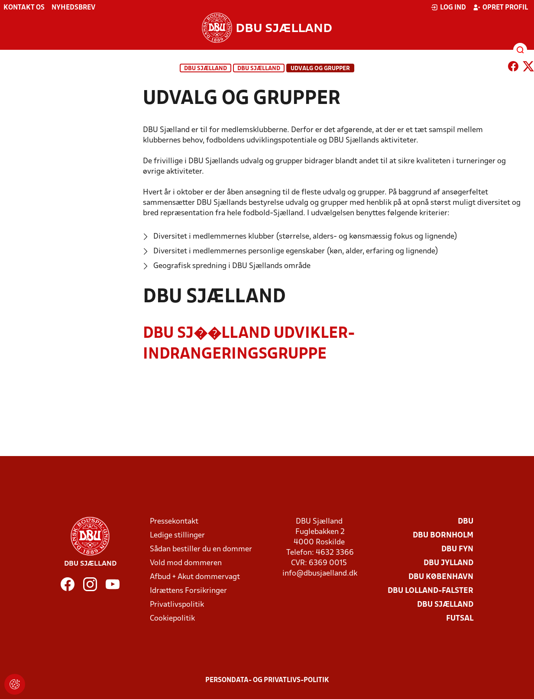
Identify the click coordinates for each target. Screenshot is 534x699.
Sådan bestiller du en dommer (201, 549)
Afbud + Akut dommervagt (195, 577)
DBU (465, 521)
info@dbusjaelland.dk (319, 573)
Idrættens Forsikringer (188, 591)
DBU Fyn (457, 549)
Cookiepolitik (172, 618)
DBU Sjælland (205, 68)
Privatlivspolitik (177, 604)
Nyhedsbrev (73, 8)
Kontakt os (24, 8)
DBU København (440, 577)
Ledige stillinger (177, 535)
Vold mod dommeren (186, 563)
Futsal (459, 618)
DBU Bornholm (443, 535)
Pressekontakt (174, 521)
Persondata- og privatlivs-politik (267, 680)
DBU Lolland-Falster (430, 591)
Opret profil (500, 7)
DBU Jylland (448, 563)
